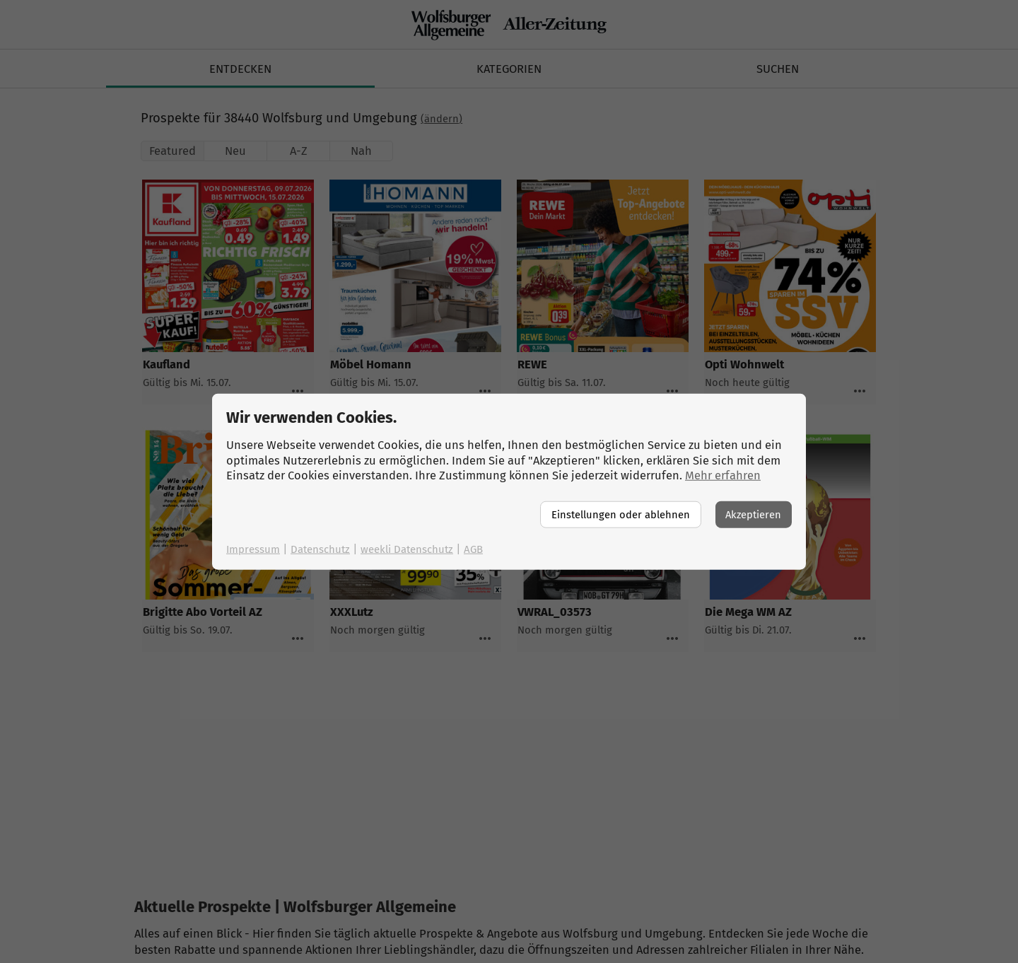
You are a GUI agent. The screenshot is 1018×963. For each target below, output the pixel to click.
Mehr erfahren (723, 475)
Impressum (253, 548)
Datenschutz (320, 548)
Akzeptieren (753, 514)
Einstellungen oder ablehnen (620, 514)
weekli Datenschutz (407, 548)
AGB (473, 548)
